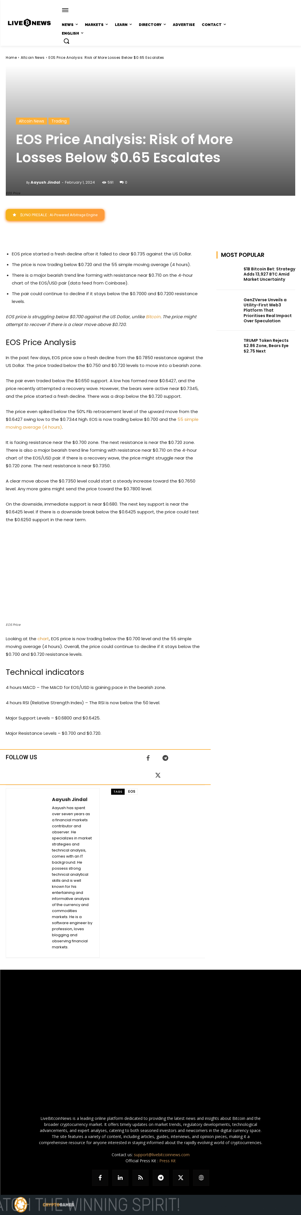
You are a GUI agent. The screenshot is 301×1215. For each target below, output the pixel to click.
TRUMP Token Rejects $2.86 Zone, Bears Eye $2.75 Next (266, 346)
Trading (59, 121)
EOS (131, 791)
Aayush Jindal (45, 182)
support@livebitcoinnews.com (162, 1154)
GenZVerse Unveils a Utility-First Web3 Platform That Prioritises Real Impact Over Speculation (268, 310)
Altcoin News (33, 57)
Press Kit (167, 1160)
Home (11, 57)
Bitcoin (153, 317)
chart (43, 639)
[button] (66, 41)
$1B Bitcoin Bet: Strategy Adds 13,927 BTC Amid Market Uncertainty (269, 274)
